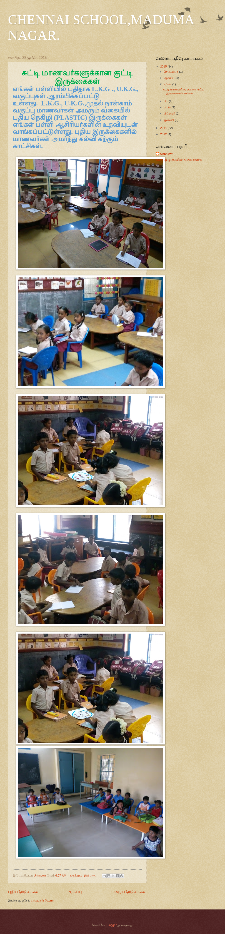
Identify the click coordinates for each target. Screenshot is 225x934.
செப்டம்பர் (171, 71)
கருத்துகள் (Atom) (42, 900)
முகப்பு (75, 891)
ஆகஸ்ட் (169, 78)
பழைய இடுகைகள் (129, 891)
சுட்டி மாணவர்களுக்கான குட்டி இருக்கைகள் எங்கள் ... (183, 91)
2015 (164, 66)
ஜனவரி (169, 120)
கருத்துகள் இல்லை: (83, 875)
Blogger (112, 925)
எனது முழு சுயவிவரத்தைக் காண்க (179, 159)
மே (166, 101)
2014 (164, 128)
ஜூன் (168, 84)
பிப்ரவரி (170, 113)
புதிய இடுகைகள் (24, 891)
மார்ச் (168, 107)
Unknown (166, 153)
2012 (164, 134)
